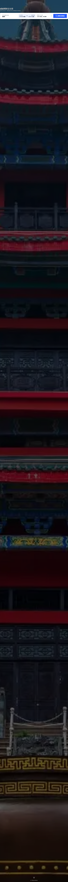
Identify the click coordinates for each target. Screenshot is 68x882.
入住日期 (21, 15)
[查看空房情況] (60, 16)
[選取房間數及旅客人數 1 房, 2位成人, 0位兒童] (44, 16)
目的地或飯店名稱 (5, 15)
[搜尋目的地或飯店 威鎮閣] (9, 16)
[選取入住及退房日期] (23, 16)
